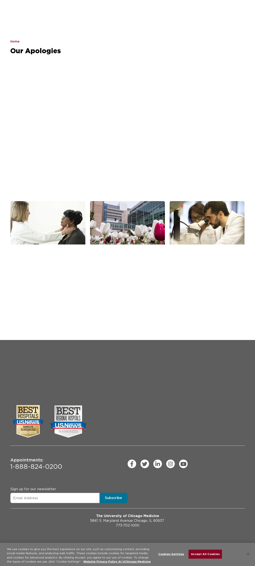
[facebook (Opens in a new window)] (132, 464)
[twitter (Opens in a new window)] (144, 464)
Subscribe (113, 498)
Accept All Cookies (205, 554)
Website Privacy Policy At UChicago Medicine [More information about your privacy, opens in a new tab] (117, 561)
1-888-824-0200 (36, 463)
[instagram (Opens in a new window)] (170, 464)
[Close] (248, 554)
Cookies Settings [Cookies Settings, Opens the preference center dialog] (171, 554)
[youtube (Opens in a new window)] (183, 464)
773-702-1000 (127, 525)
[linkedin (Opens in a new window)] (157, 464)
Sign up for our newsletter (33, 489)
